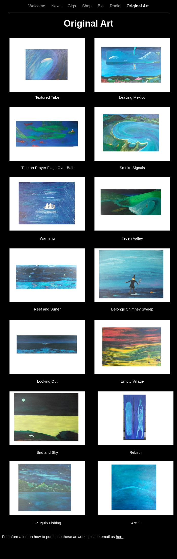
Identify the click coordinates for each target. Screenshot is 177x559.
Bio (101, 6)
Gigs (72, 6)
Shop (87, 6)
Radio (115, 6)
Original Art (137, 6)
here (119, 536)
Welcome (37, 6)
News (56, 6)
